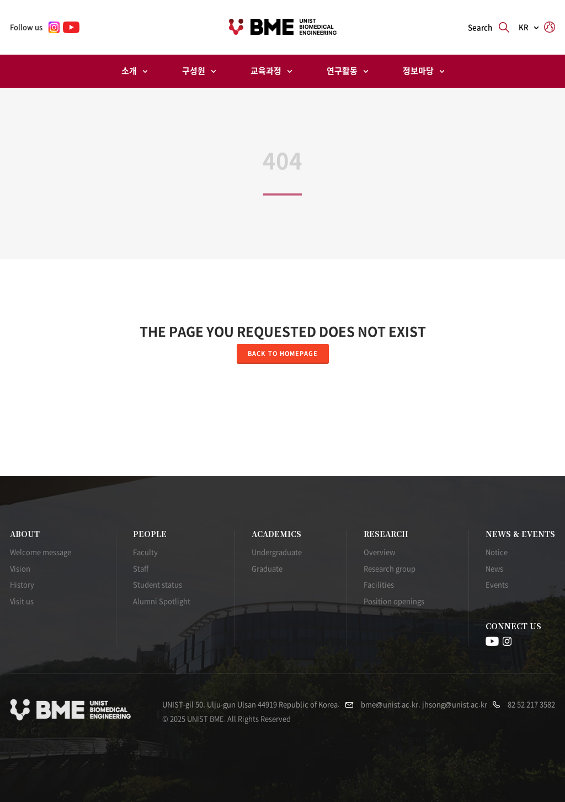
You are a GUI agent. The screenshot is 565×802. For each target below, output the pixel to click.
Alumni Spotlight (161, 601)
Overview (379, 552)
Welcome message (40, 552)
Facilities (379, 584)
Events (497, 584)
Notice (497, 552)
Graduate (267, 568)
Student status (157, 584)
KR (524, 27)
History (22, 584)
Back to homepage (283, 353)
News (494, 568)
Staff (140, 568)
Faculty (145, 552)
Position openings (394, 601)
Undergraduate (277, 552)
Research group (389, 568)
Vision (20, 568)
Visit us (22, 601)
